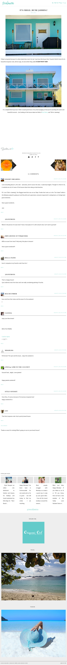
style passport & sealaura (8, 480)
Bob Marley (45, 112)
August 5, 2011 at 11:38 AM (60, 218)
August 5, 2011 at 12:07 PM (60, 235)
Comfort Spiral (6, 336)
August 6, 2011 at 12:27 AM (60, 312)
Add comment (4, 425)
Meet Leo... (58, 480)
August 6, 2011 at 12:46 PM (60, 391)
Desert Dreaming (12, 179)
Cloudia (8, 313)
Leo (6, 411)
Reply (2, 212)
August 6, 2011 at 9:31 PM (60, 410)
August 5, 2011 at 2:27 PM (60, 257)
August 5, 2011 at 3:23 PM (60, 274)
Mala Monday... (41, 480)
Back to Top (63, 663)
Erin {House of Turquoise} (16, 236)
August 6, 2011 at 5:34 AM (60, 350)
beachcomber (11, 294)
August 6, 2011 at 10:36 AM (60, 366)
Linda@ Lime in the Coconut (17, 367)
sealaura (6, 663)
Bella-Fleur (10, 258)
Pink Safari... (25, 480)
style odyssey (11, 391)
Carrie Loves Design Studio (21, 663)
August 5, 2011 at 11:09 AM (60, 178)
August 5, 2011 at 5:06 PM (60, 293)
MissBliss (9, 350)
